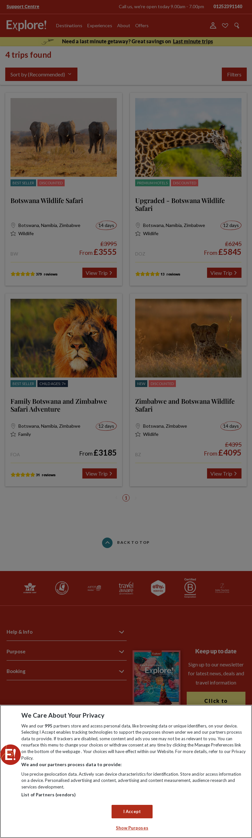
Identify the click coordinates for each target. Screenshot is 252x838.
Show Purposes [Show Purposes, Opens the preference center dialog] (132, 827)
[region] (126, 771)
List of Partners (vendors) (48, 794)
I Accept (132, 811)
